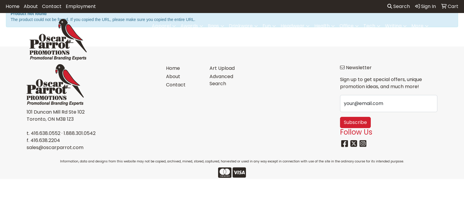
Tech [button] (369, 25)
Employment (81, 6)
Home (13, 6)
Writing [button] (393, 25)
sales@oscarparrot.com (55, 147)
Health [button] (322, 25)
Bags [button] (213, 25)
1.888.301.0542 (80, 133)
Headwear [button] (292, 25)
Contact (52, 6)
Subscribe (355, 122)
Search (398, 6)
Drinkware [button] (241, 25)
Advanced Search (221, 80)
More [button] (417, 25)
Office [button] (346, 25)
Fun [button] (266, 25)
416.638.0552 (45, 133)
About (31, 6)
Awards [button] (189, 25)
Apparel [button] (161, 25)
